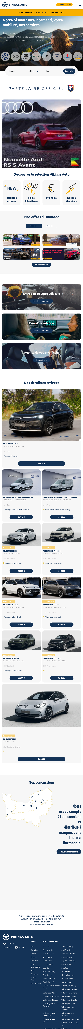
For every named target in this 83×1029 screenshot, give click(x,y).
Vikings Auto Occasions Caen (51, 987)
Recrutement (35, 984)
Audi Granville (66, 950)
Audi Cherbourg (67, 946)
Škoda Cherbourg (67, 975)
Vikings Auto (33, 979)
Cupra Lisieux (48, 964)
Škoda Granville (67, 979)
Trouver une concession (69, 851)
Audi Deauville (48, 950)
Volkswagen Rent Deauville (67, 1014)
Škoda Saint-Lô (48, 982)
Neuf (33, 946)
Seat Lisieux (65, 971)
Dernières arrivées (11, 191)
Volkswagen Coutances (69, 993)
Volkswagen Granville (69, 1000)
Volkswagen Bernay (68, 986)
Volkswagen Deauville (51, 996)
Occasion (34, 950)
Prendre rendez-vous (41, 301)
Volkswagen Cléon (50, 993)
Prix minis (51, 189)
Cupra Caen (47, 961)
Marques (34, 974)
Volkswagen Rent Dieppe (49, 1020)
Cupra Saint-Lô (66, 964)
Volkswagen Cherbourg (70, 989)
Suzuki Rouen (66, 982)
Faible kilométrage (31, 191)
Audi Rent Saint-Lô (68, 954)
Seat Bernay (47, 968)
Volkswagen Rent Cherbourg (49, 1014)
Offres (33, 954)
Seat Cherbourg (49, 971)
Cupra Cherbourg (68, 961)
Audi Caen (46, 946)
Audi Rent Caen (48, 954)
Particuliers (33, 226)
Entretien (34, 961)
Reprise (34, 957)
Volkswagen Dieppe (68, 996)
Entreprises (49, 226)
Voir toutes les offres (41, 264)
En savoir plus (41, 360)
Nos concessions (35, 965)
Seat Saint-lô (47, 975)
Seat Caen (65, 968)
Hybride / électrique (71, 191)
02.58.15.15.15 (10, 944)
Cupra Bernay (66, 957)
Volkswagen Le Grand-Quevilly (51, 1005)
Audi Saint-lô (47, 957)
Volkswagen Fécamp (50, 1000)
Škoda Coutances (49, 979)
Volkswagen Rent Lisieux (70, 1019)
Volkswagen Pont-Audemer (68, 1008)
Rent (33, 970)
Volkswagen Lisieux (68, 1004)
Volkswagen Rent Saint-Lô (70, 1024)
